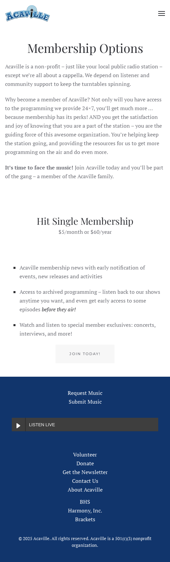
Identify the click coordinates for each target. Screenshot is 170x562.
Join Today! (85, 353)
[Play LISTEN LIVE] (18, 424)
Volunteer (85, 454)
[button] (161, 13)
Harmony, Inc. (85, 510)
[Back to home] (27, 13)
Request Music (85, 393)
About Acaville (85, 489)
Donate (85, 463)
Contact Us (85, 481)
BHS (85, 501)
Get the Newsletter (85, 472)
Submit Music (85, 401)
